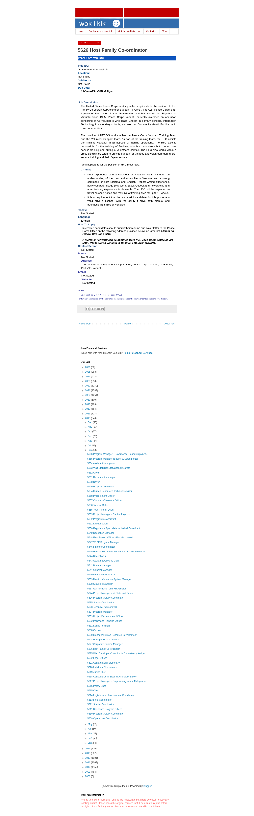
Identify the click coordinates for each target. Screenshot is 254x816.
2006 (88, 776)
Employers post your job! (101, 31)
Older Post (169, 323)
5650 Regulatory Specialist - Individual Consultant (113, 528)
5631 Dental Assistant (98, 625)
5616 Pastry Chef (96, 686)
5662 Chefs (93, 472)
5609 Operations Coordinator (102, 718)
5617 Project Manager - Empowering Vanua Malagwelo (116, 681)
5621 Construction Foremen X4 (103, 662)
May (90, 724)
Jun (90, 450)
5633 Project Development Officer (105, 616)
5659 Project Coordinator (100, 486)
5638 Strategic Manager (100, 584)
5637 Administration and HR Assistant (107, 588)
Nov (90, 427)
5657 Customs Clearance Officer (104, 500)
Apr (90, 728)
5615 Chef (92, 690)
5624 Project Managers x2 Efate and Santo (110, 593)
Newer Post (85, 323)
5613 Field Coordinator (99, 699)
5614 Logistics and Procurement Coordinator (111, 695)
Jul (90, 445)
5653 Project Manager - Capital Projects (108, 514)
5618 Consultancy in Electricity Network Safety (112, 676)
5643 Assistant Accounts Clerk (103, 560)
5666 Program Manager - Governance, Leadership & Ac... (117, 454)
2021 (88, 390)
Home (81, 31)
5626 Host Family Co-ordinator (103, 649)
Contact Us (151, 31)
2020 (88, 395)
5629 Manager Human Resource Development (112, 635)
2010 (88, 767)
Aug (90, 440)
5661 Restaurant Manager (101, 477)
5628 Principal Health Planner (103, 639)
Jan (90, 742)
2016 (88, 413)
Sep (90, 436)
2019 (88, 399)
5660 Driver (93, 482)
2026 (88, 367)
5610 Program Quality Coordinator (105, 713)
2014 (88, 748)
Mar (90, 733)
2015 (88, 418)
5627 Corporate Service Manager (104, 644)
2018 (88, 404)
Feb (90, 738)
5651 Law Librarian (97, 523)
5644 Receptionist (96, 556)
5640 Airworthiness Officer (101, 574)
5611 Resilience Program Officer (104, 709)
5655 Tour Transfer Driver (100, 509)
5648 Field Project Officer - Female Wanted (110, 537)
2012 (88, 758)
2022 (88, 385)
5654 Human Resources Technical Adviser (109, 491)
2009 (88, 771)
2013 (88, 753)
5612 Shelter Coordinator (100, 704)
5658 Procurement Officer (100, 496)
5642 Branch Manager (99, 565)
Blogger (147, 786)
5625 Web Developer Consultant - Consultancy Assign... (117, 653)
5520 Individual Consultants (101, 667)
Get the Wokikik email (129, 31)
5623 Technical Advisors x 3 (102, 607)
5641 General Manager (99, 570)
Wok (164, 31)
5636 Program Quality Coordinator (105, 597)
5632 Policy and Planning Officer (104, 621)
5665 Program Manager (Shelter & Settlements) (112, 458)
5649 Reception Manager (100, 533)
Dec (90, 422)
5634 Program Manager (100, 611)
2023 (88, 381)
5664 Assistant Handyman (101, 463)
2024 (88, 376)
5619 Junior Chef (96, 672)
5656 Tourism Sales (97, 505)
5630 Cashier (94, 630)
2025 (88, 371)
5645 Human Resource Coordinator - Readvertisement (116, 551)
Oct (90, 431)
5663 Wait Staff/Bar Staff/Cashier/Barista (108, 468)
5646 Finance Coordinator (101, 546)
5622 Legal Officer (97, 658)
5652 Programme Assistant (101, 519)
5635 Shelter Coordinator (100, 602)
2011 (88, 762)
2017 (88, 409)
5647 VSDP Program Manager (103, 542)
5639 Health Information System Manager (109, 579)
